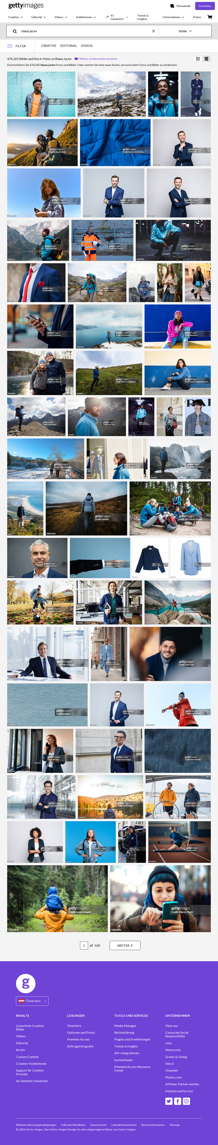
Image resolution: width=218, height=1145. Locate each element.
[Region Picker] (32, 1001)
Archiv (20, 1050)
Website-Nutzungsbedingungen (36, 1124)
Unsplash (171, 1070)
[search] (16, 31)
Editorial (22, 1043)
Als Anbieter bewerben (32, 1081)
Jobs (168, 1043)
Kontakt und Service (179, 1091)
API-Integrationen (126, 1053)
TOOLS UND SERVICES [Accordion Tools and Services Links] (131, 1015)
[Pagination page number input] (84, 945)
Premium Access (78, 1039)
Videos (21, 1036)
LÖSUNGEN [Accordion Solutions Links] (76, 1015)
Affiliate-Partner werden (182, 1084)
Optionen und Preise (81, 1032)
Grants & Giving (176, 1057)
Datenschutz (98, 1124)
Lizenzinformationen (124, 1124)
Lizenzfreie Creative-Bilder (30, 1027)
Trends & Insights (126, 1046)
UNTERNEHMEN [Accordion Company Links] (177, 1015)
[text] (86, 31)
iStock (169, 1063)
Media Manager (125, 1026)
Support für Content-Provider (30, 1072)
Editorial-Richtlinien (73, 1124)
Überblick (74, 1026)
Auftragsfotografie (80, 1046)
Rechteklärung (124, 1032)
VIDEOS (86, 45)
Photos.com (173, 1077)
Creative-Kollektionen (31, 1063)
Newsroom (173, 1050)
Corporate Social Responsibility (176, 1034)
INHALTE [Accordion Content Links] (22, 1015)
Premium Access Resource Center (132, 1068)
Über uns (171, 1026)
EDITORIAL (68, 45)
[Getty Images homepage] (26, 6)
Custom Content (27, 1057)
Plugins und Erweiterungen (132, 1039)
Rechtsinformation (153, 1124)
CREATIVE (48, 45)
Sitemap (174, 1124)
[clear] (155, 31)
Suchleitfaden (123, 1060)
